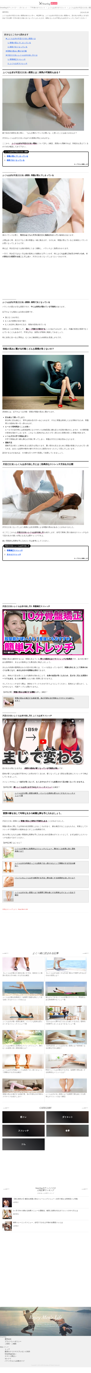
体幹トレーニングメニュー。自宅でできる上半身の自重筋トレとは (38, 1222)
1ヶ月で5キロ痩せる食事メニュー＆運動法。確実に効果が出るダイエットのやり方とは (45, 1211)
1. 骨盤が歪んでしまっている (19, 43)
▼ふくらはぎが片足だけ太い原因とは (20, 39)
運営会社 (8, 1339)
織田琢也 (5, 12)
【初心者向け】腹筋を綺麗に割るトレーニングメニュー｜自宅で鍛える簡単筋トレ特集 (45, 1199)
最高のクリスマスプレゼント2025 (17, 1351)
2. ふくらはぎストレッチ (17, 63)
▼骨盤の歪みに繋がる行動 (16, 51)
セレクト (8, 1358)
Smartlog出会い (10, 1354)
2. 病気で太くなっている (17, 47)
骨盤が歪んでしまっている (17, 156)
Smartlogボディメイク (8, 8)
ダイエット (23, 8)
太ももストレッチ (14, 554)
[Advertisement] (22, 929)
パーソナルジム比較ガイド (15, 1361)
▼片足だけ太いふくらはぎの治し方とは (21, 55)
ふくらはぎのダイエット (57, 8)
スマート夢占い (10, 1356)
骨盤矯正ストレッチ (15, 550)
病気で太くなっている (16, 160)
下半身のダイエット (37, 8)
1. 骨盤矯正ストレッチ (17, 59)
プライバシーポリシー (13, 1341)
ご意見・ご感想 (10, 1344)
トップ (7, 1349)
